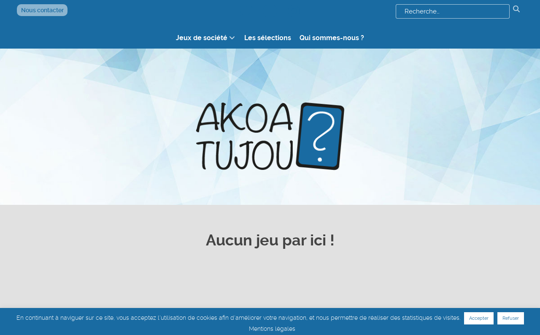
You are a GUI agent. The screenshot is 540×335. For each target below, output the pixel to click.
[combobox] (453, 11)
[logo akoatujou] (270, 117)
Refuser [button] (510, 318)
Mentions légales (272, 328)
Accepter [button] (479, 318)
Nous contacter (42, 10)
